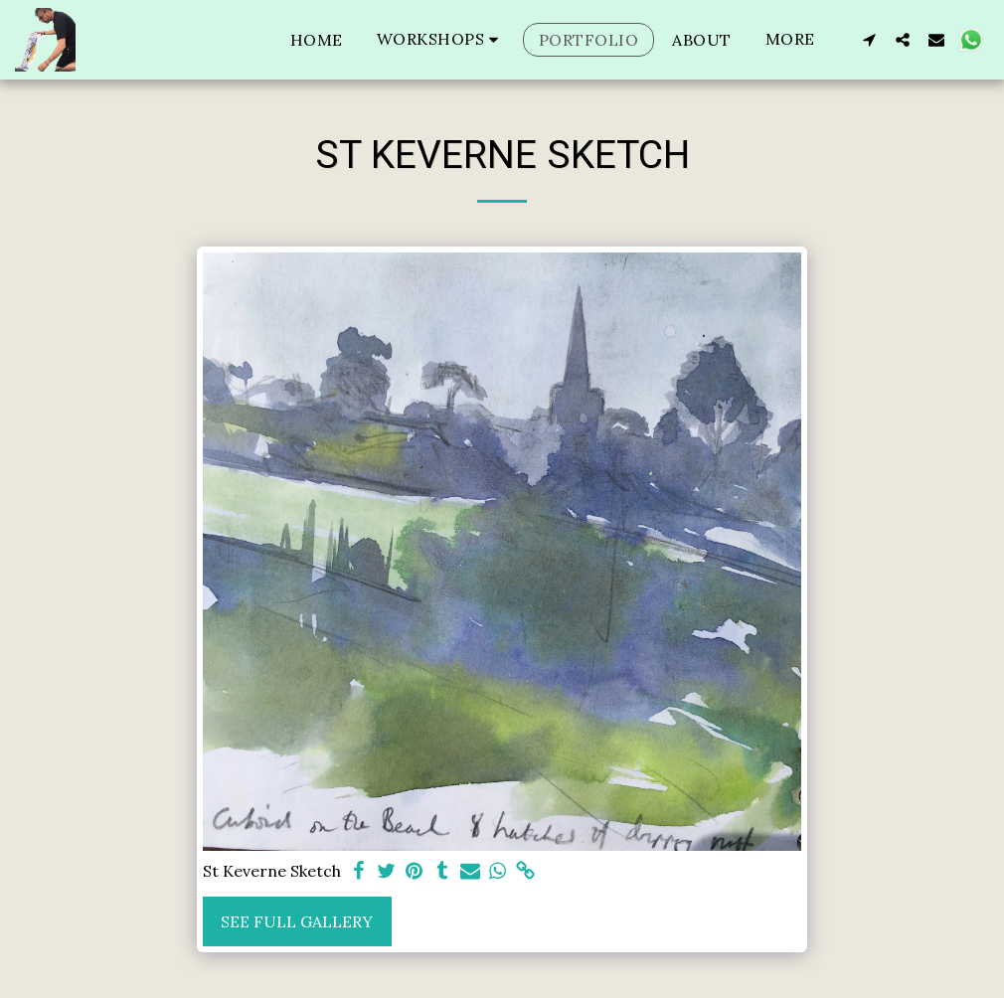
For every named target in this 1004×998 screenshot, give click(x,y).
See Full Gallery (297, 921)
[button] (441, 39)
